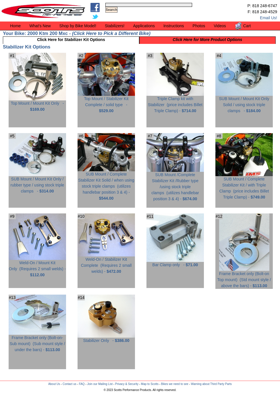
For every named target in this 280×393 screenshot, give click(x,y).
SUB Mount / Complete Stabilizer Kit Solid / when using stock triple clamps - (106, 184)
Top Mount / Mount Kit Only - (37, 104)
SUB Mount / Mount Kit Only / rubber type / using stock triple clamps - (37, 182)
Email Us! (268, 17)
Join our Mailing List (100, 384)
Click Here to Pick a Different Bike (111, 33)
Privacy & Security (126, 384)
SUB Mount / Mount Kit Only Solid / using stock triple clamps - (244, 102)
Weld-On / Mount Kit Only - (37, 266)
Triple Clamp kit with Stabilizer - (175, 102)
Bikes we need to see (174, 384)
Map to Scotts (150, 384)
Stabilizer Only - (106, 338)
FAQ (82, 384)
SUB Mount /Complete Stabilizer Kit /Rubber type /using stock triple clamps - (175, 184)
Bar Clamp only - (175, 262)
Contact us (69, 384)
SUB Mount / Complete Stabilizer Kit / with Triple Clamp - (244, 185)
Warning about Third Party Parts (211, 384)
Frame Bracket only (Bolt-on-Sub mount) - (37, 341)
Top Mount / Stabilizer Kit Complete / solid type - (106, 102)
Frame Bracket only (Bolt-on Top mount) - (244, 277)
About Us (54, 384)
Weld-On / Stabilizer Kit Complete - (106, 263)
